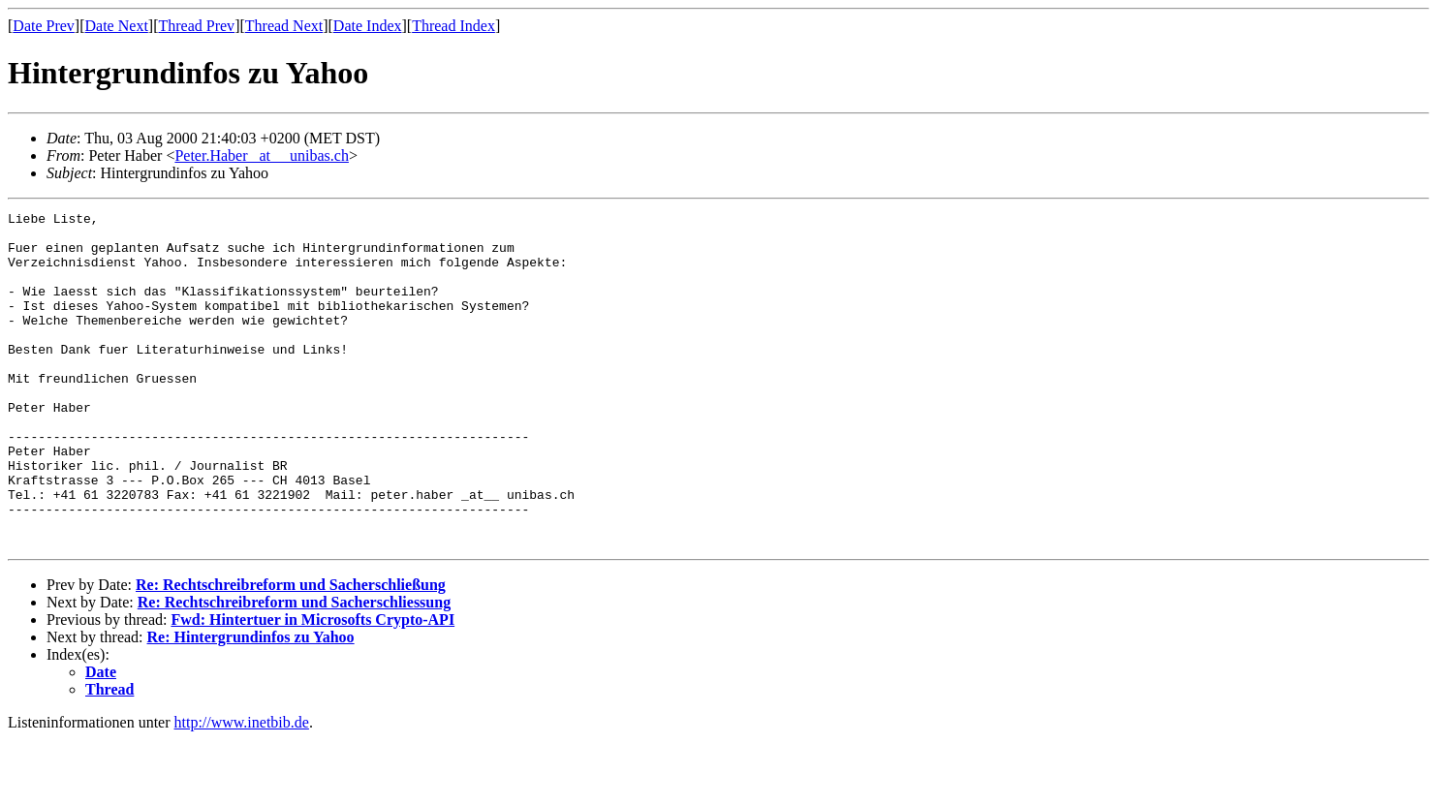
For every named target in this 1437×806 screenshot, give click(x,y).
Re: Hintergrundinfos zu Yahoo (251, 704)
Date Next (116, 25)
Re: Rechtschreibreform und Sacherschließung (291, 651)
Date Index (367, 25)
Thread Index (453, 25)
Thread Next (284, 25)
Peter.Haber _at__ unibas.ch (261, 155)
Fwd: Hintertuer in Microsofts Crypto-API (312, 686)
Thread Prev (196, 25)
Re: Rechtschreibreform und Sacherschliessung (294, 669)
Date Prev (44, 25)
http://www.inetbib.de (241, 789)
